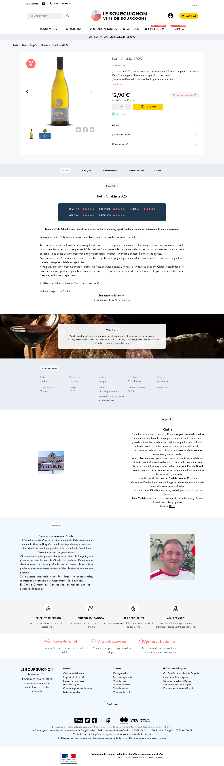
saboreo (65, 170)
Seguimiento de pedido (74, 677)
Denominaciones (136, 170)
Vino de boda (119, 681)
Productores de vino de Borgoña (178, 688)
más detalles (118, 84)
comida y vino (86, 170)
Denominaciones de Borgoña (177, 684)
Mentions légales (71, 684)
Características (110, 170)
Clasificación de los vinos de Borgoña (181, 673)
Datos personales (71, 692)
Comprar (148, 107)
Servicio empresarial (122, 677)
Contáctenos (112, 704)
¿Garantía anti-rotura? (155, 134)
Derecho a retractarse (73, 681)
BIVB (172, 506)
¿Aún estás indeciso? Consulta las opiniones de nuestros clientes (159, 650)
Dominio (158, 170)
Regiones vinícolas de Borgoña (177, 681)
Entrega (155, 125)
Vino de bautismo (121, 684)
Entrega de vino (120, 673)
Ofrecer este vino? (155, 144)
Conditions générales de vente (77, 688)
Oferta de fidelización (73, 673)
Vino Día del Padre (122, 692)
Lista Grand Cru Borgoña (175, 677)
